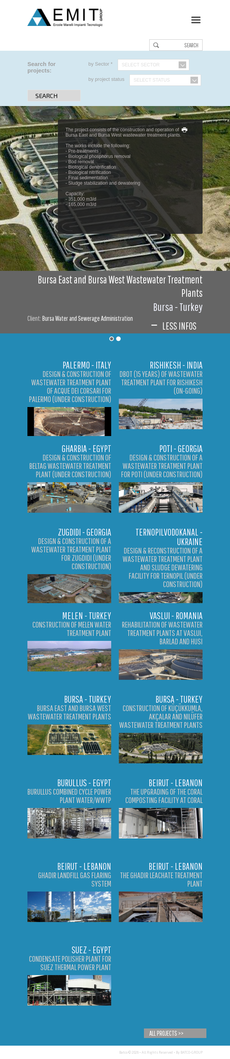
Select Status (152, 80)
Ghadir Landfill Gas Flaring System (74, 879)
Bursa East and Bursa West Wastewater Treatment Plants (69, 712)
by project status (106, 79)
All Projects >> (166, 1033)
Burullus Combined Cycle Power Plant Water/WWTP (69, 796)
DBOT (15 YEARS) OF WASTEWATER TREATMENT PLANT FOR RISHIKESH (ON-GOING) (161, 382)
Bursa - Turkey (87, 699)
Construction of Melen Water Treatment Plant (71, 628)
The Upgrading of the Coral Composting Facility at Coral (164, 796)
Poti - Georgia (181, 448)
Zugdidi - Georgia (84, 532)
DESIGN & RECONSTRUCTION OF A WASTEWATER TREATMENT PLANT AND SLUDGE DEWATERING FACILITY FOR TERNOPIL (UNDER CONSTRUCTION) (163, 567)
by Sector (100, 64)
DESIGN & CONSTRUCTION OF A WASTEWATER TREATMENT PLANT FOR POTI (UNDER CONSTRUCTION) (162, 465)
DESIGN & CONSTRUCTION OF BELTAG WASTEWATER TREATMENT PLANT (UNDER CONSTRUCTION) (70, 465)
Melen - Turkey (86, 615)
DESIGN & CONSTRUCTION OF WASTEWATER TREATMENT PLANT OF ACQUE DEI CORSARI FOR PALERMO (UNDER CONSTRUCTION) (70, 386)
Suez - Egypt (91, 949)
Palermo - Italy (86, 364)
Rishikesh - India (176, 364)
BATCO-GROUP (191, 1052)
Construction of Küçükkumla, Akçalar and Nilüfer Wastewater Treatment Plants (161, 716)
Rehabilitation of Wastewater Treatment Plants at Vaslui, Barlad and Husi (162, 633)
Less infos (172, 326)
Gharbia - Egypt (86, 448)
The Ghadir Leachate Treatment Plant (161, 879)
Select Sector (141, 65)
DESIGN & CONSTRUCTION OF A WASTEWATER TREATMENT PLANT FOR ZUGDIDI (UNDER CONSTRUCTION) (71, 553)
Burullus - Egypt (84, 782)
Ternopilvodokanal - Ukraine (169, 536)
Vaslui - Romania (176, 615)
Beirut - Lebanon (176, 782)
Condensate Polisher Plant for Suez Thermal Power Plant (70, 963)
